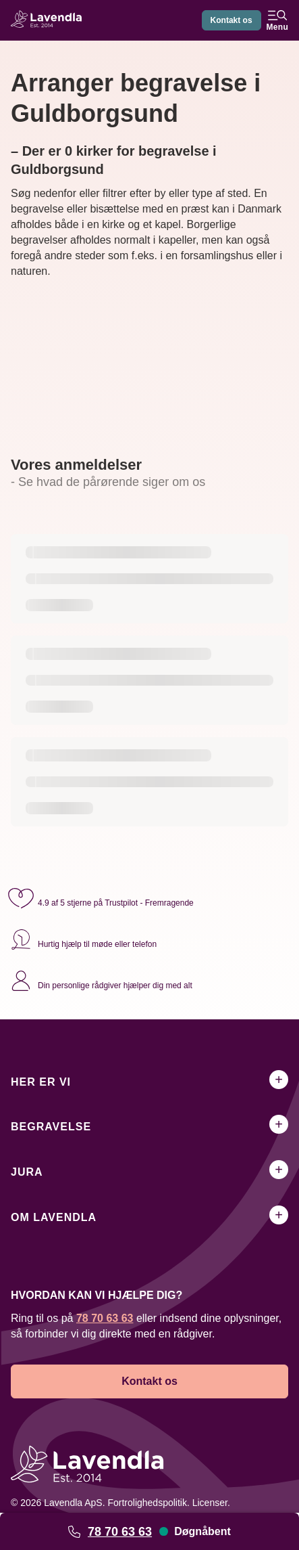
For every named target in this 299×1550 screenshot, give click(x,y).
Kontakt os (231, 20)
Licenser (209, 1502)
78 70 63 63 (120, 1531)
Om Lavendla (54, 1217)
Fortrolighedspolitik (147, 1502)
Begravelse (51, 1126)
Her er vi (41, 1082)
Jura (27, 1172)
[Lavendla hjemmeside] (50, 20)
